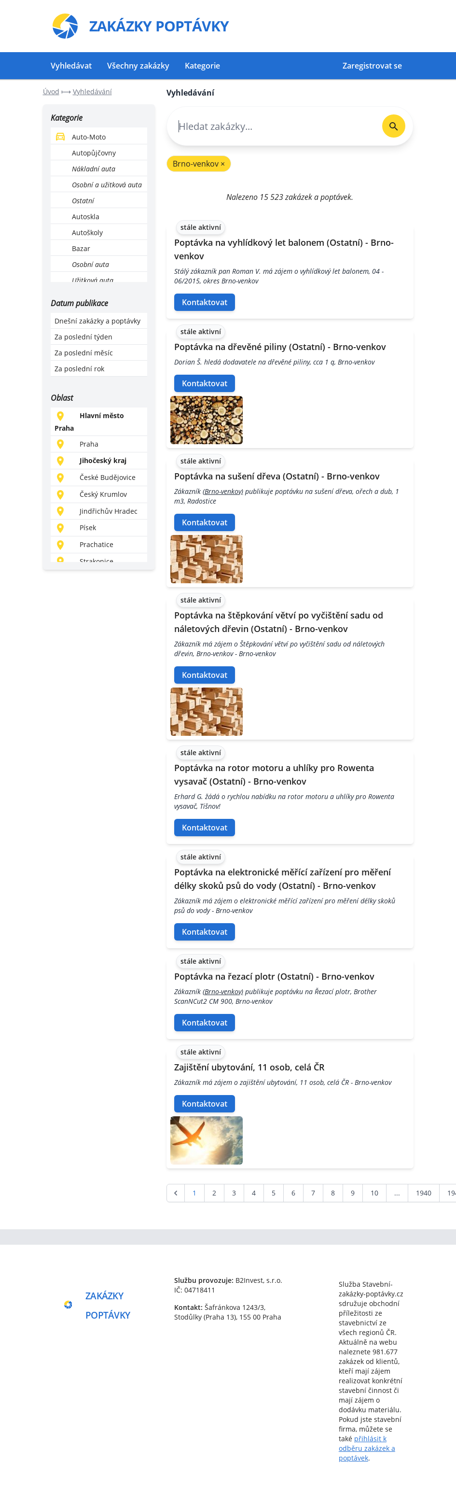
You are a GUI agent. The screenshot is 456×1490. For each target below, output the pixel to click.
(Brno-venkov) (223, 491)
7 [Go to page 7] (313, 1192)
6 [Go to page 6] (293, 1192)
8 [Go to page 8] (333, 1192)
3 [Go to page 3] (234, 1192)
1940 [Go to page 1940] (423, 1192)
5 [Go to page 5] (274, 1192)
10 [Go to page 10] (374, 1192)
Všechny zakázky (138, 65)
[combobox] (270, 126)
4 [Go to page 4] (254, 1192)
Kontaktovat (204, 302)
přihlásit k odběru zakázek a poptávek (367, 1448)
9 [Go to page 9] (353, 1192)
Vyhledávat (71, 65)
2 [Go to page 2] (214, 1192)
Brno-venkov (199, 163)
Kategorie (202, 65)
